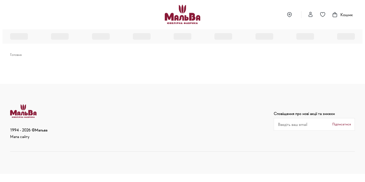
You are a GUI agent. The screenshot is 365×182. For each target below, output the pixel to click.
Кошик (342, 15)
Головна (16, 54)
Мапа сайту (19, 136)
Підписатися (341, 124)
